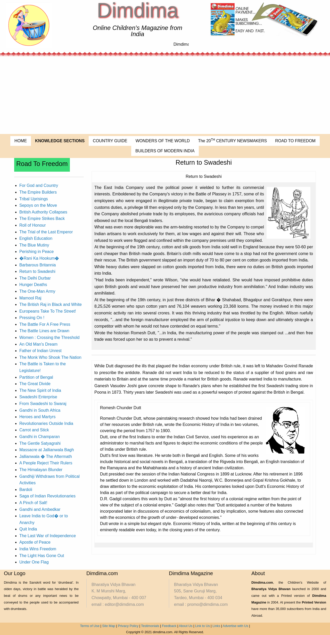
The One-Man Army (37, 291)
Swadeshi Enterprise (38, 397)
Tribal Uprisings (33, 199)
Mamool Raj (30, 298)
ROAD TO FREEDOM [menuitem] (295, 141)
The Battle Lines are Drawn (44, 331)
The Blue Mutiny (34, 245)
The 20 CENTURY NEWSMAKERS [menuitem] (232, 140)
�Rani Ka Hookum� (39, 258)
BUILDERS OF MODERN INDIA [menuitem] (164, 151)
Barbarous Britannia (37, 265)
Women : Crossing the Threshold (49, 337)
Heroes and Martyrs (37, 417)
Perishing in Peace (36, 251)
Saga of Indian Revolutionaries (47, 496)
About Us (186, 626)
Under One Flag (34, 562)
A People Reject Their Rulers (45, 463)
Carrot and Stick (34, 430)
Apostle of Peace (35, 542)
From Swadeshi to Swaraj (42, 403)
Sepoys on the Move (38, 205)
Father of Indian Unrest (40, 350)
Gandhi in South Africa (39, 410)
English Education (35, 238)
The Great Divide (35, 384)
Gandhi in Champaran (39, 436)
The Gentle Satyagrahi (40, 443)
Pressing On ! (31, 317)
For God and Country (38, 185)
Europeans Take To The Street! (47, 311)
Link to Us (202, 626)
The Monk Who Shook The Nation (50, 357)
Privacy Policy (128, 626)
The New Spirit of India (40, 390)
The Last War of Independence (47, 536)
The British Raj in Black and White (50, 304)
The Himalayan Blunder (40, 469)
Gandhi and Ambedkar (39, 509)
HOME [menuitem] (20, 141)
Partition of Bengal (36, 377)
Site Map (108, 626)
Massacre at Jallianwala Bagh (46, 450)
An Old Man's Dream (38, 344)
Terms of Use (89, 626)
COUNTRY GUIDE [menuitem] (110, 141)
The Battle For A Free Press (44, 324)
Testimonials (150, 626)
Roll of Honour (32, 225)
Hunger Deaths (33, 284)
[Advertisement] (165, 95)
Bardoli (25, 489)
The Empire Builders (38, 192)
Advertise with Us (235, 626)
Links (216, 626)
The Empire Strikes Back (42, 218)
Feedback (169, 626)
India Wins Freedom (37, 549)
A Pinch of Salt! (33, 503)
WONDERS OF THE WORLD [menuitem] (163, 141)
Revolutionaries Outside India (46, 423)
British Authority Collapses (43, 212)
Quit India (28, 529)
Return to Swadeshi (37, 271)
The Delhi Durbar (35, 278)
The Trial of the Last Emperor (46, 232)
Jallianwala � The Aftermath (45, 456)
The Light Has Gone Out (41, 555)
